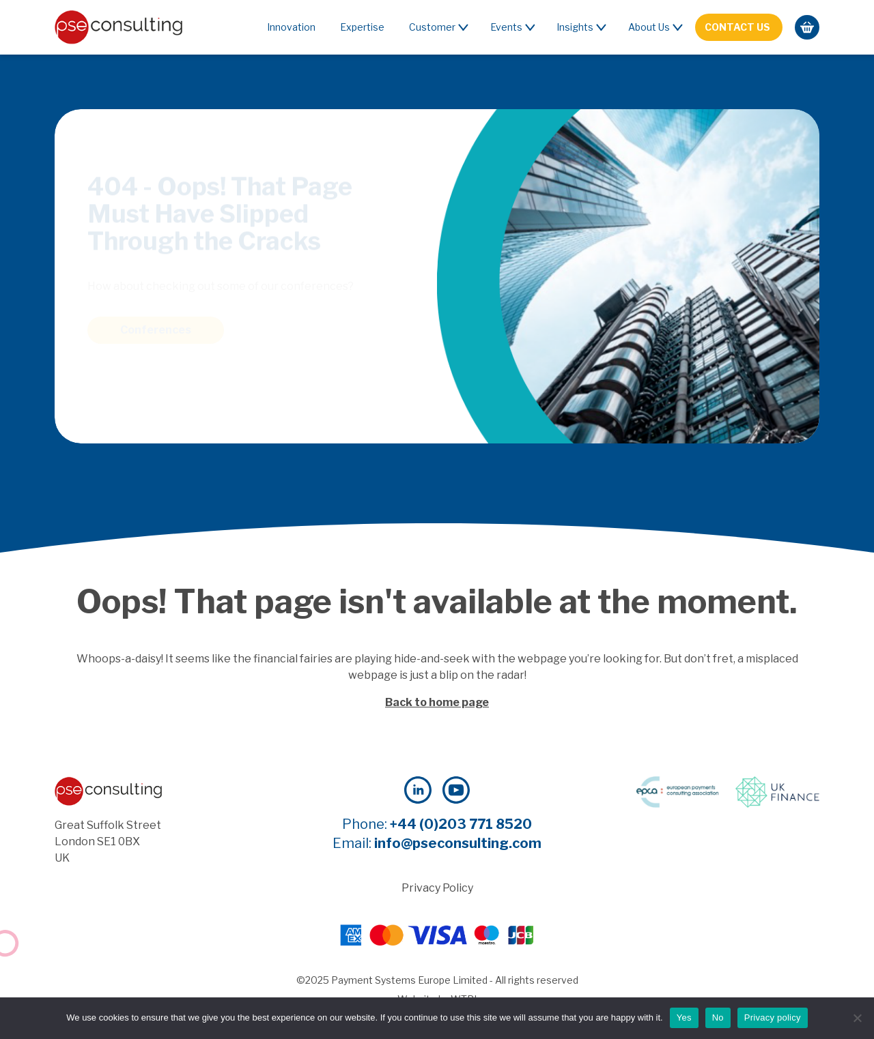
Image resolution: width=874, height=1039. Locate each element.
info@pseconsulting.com (457, 843)
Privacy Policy (437, 887)
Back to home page (437, 702)
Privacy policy (772, 1017)
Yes (684, 1017)
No (718, 1017)
